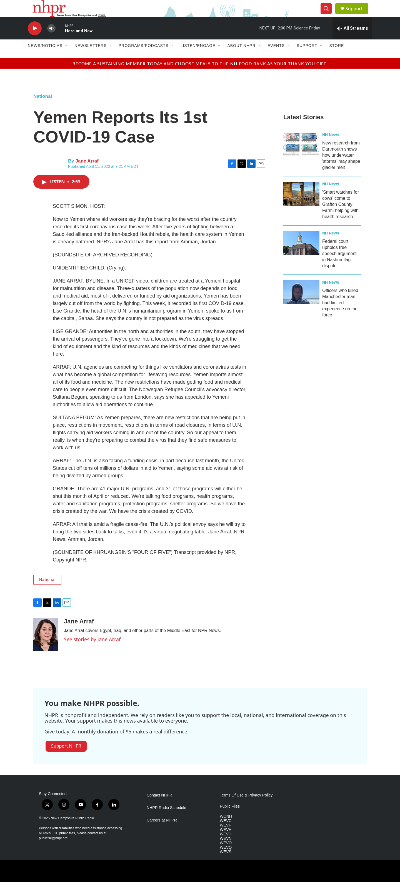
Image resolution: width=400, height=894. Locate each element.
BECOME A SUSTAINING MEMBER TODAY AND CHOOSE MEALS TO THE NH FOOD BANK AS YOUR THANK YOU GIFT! (200, 75)
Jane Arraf (86, 173)
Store (336, 58)
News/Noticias (45, 58)
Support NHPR (66, 758)
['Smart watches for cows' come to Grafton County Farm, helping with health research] (301, 206)
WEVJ (225, 846)
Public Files (230, 818)
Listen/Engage (198, 58)
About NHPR (241, 58)
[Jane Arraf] (45, 646)
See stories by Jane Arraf (92, 651)
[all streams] (352, 40)
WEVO (226, 855)
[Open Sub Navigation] (66, 58)
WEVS (225, 864)
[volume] (51, 40)
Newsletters (90, 58)
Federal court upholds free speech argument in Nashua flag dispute (339, 265)
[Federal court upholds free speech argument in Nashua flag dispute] (301, 255)
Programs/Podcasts (144, 58)
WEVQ (226, 859)
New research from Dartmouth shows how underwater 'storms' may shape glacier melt (341, 167)
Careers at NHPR (162, 832)
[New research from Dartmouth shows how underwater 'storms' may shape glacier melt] (301, 157)
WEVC (225, 833)
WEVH (225, 842)
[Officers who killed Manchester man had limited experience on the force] (301, 304)
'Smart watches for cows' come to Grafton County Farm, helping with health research (340, 216)
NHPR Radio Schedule (166, 820)
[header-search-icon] (328, 14)
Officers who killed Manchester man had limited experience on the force (340, 314)
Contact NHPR (159, 807)
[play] (34, 40)
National (42, 108)
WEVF (225, 837)
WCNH (226, 828)
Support (357, 15)
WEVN (225, 850)
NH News (330, 146)
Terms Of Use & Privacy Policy (246, 807)
